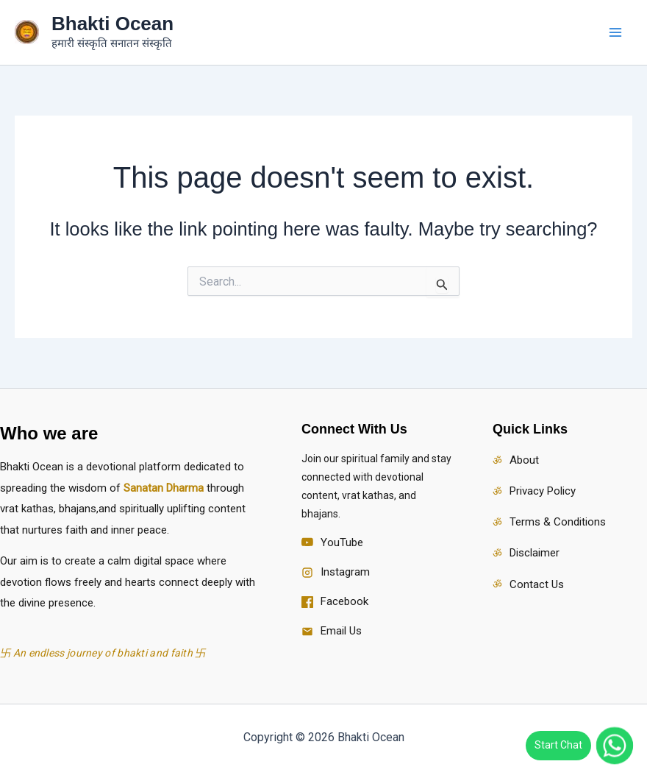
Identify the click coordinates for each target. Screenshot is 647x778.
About (524, 460)
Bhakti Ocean (112, 24)
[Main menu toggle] (616, 32)
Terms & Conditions (558, 521)
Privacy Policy (543, 491)
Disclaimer (535, 552)
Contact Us (537, 584)
